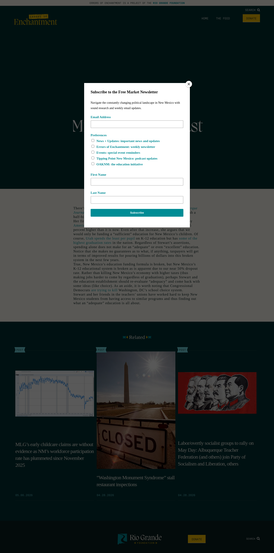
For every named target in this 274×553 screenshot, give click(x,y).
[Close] (189, 84)
